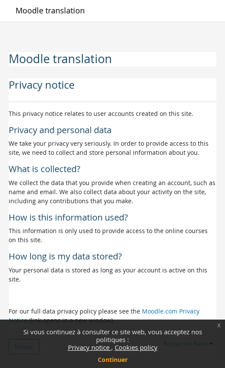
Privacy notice (89, 347)
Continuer (113, 359)
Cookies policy (136, 347)
